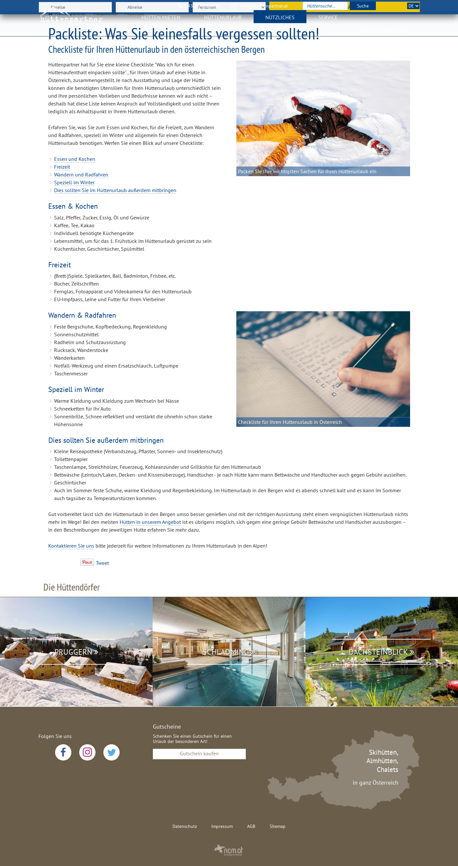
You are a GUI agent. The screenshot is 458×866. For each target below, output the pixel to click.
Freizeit (62, 166)
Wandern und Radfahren (81, 174)
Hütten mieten (160, 21)
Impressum (222, 826)
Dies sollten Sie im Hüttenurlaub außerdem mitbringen (115, 190)
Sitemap (278, 826)
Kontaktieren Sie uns (71, 545)
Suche (363, 6)
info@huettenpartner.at (264, 6)
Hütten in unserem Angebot (150, 522)
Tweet (102, 563)
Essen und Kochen (74, 159)
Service (328, 21)
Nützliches (280, 21)
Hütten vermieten (384, 34)
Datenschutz (184, 826)
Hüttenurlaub (223, 21)
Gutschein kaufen (199, 753)
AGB (251, 826)
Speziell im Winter (74, 182)
